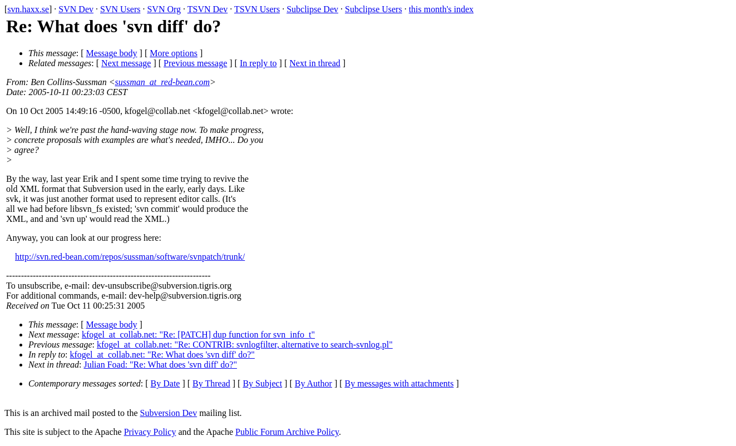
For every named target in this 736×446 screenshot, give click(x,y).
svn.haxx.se (28, 9)
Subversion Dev (168, 413)
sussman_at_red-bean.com (162, 82)
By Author (313, 383)
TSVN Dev (207, 9)
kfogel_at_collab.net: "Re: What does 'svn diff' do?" (162, 354)
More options (173, 53)
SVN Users (120, 9)
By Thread (211, 383)
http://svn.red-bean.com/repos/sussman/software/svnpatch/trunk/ (130, 256)
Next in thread (314, 63)
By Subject (262, 383)
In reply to (258, 63)
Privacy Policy (150, 432)
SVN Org (164, 9)
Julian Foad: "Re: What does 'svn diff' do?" (160, 364)
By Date (165, 383)
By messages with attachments (399, 383)
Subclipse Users (373, 9)
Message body (111, 53)
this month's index (441, 9)
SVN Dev (75, 9)
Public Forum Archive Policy (287, 432)
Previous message (195, 63)
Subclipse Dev (312, 9)
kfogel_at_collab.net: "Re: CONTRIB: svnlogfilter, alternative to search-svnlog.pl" (245, 344)
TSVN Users (257, 9)
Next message (126, 63)
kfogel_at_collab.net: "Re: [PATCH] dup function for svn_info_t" (198, 334)
